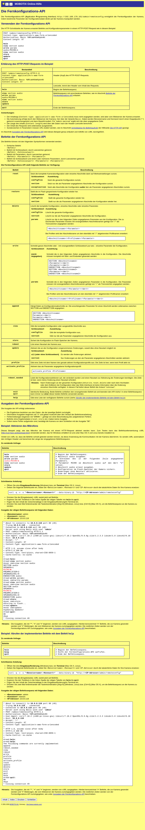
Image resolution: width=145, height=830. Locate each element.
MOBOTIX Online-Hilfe (28, 4)
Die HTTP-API (116, 135)
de (139, 823)
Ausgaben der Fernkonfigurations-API (27, 139)
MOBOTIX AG (14, 828)
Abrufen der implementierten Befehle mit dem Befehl (100, 415)
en (142, 823)
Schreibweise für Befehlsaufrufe (84, 135)
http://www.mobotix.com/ (34, 828)
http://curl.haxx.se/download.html (15, 452)
